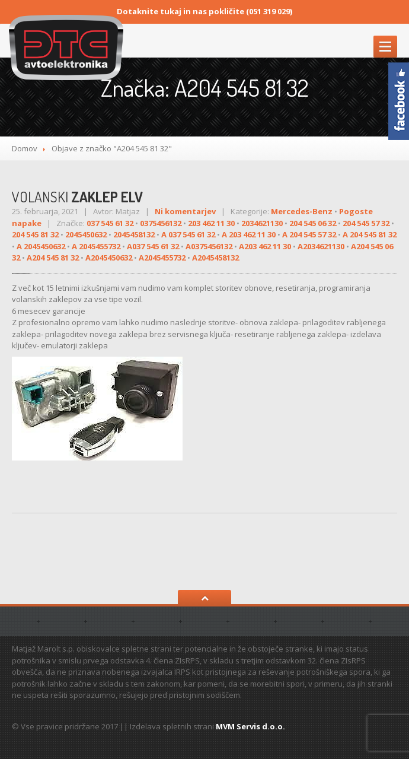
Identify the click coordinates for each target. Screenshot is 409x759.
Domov (24, 148)
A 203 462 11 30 (249, 234)
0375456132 (160, 223)
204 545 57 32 (366, 223)
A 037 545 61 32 (188, 234)
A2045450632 (108, 257)
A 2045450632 (41, 246)
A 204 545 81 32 (370, 234)
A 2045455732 (96, 246)
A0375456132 (209, 246)
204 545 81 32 (35, 234)
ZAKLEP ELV (77, 197)
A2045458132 (215, 257)
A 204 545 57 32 (309, 234)
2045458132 (134, 234)
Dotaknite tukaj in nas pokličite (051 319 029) (204, 11)
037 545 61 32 (110, 223)
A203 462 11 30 (265, 246)
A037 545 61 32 (153, 246)
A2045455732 (162, 257)
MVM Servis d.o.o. (250, 726)
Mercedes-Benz (302, 211)
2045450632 (86, 234)
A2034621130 (321, 246)
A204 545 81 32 (53, 257)
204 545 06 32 (312, 223)
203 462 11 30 (211, 223)
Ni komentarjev (185, 211)
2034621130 (262, 223)
